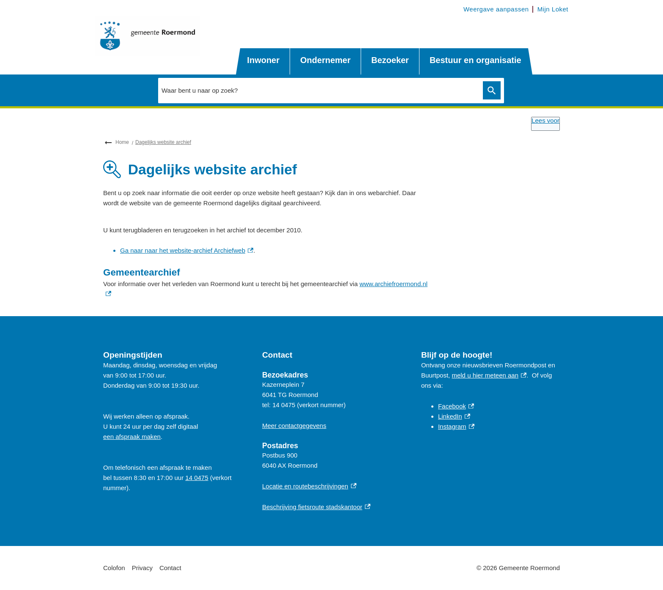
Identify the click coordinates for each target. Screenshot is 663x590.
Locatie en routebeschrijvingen (309, 486)
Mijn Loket (552, 9)
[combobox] (318, 90)
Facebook (456, 406)
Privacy (142, 567)
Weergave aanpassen (496, 9)
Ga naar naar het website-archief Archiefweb (186, 250)
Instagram (456, 426)
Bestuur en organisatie (475, 60)
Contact (170, 567)
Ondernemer (325, 60)
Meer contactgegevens (294, 425)
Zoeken (490, 90)
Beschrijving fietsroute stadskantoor (316, 506)
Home (122, 142)
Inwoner (263, 60)
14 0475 (196, 477)
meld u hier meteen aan (489, 375)
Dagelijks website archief (163, 142)
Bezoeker (390, 60)
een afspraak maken (132, 436)
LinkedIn (454, 416)
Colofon (114, 567)
